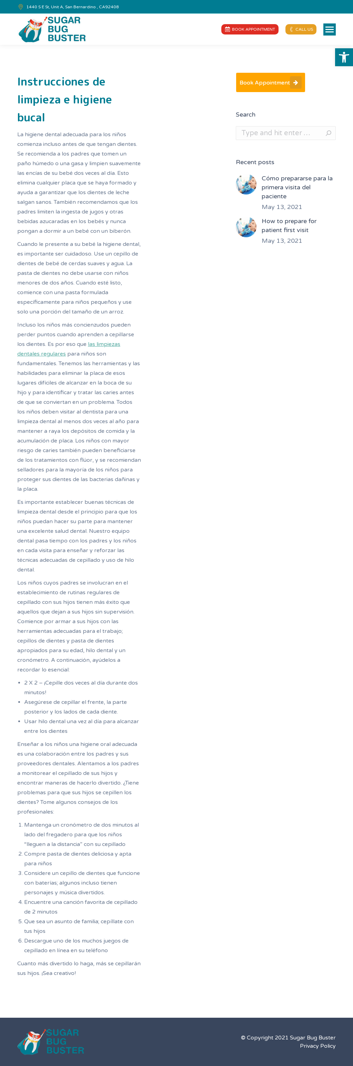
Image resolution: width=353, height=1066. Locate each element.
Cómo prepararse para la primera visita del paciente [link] (297, 187)
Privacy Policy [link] (318, 1046)
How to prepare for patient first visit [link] (289, 225)
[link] (344, 57)
